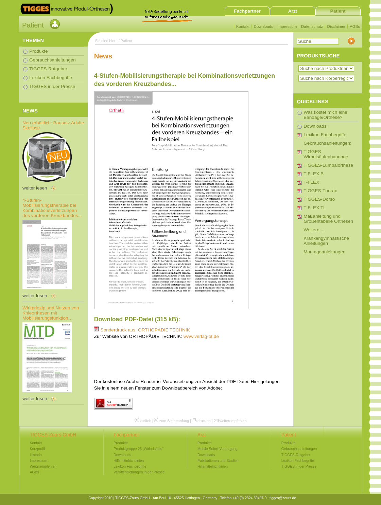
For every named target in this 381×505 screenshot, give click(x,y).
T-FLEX (311, 182)
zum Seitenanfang (174, 421)
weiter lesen (34, 188)
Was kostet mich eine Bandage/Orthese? (325, 115)
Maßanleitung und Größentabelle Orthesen (328, 219)
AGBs (355, 26)
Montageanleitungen (324, 251)
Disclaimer (336, 26)
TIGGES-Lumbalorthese (328, 165)
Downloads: (316, 126)
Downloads (263, 26)
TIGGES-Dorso (319, 199)
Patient (338, 11)
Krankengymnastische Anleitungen (326, 241)
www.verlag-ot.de (201, 336)
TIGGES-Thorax (320, 190)
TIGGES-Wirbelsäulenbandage (326, 154)
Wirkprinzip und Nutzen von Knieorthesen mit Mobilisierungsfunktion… (50, 313)
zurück (145, 421)
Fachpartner (247, 11)
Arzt (292, 11)
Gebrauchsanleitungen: (327, 143)
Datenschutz (312, 26)
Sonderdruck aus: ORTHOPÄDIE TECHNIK (142, 329)
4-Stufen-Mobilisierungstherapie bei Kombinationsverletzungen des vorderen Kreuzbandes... (52, 208)
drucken (204, 421)
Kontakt (242, 26)
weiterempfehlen (233, 421)
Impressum (287, 26)
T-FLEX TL (315, 207)
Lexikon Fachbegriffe (325, 134)
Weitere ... (314, 229)
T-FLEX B (314, 173)
